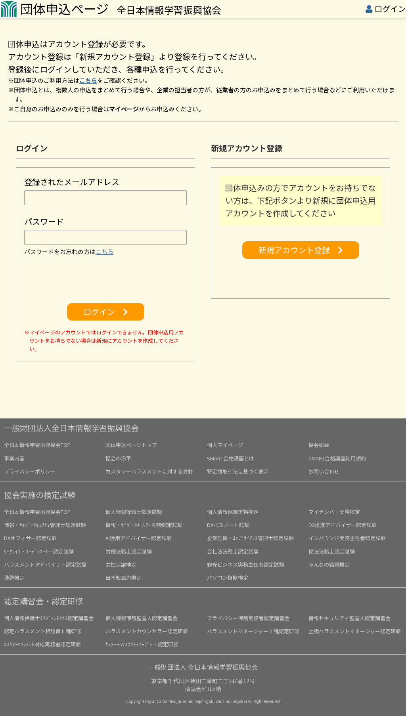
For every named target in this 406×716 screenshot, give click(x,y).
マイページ (124, 109)
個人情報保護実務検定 (233, 512)
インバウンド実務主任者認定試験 (347, 538)
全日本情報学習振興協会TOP (37, 445)
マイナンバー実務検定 (334, 512)
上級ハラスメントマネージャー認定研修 (354, 631)
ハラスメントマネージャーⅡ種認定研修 (253, 631)
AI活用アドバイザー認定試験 (138, 538)
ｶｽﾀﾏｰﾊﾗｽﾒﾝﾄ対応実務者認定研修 (42, 644)
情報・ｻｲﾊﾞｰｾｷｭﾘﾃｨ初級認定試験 (143, 525)
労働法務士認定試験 (128, 551)
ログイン (390, 8)
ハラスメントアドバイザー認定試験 (45, 564)
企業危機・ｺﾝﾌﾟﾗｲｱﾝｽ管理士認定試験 (250, 538)
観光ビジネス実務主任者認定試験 (245, 564)
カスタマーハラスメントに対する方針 (149, 471)
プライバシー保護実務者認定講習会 (248, 618)
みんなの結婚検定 (329, 564)
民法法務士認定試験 (331, 551)
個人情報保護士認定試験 (133, 512)
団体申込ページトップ (131, 445)
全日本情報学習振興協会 (120, 10)
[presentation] (105, 279)
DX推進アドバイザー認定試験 (342, 525)
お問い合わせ (323, 471)
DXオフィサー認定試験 (30, 538)
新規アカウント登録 (301, 250)
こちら (88, 80)
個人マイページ (225, 445)
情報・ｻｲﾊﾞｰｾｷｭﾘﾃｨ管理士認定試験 (45, 525)
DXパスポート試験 (228, 525)
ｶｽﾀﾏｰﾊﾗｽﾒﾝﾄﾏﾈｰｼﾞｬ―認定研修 (141, 644)
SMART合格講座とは (230, 458)
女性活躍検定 (120, 564)
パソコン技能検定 (227, 577)
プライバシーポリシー (30, 471)
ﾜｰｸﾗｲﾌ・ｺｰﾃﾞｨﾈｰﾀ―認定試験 (39, 551)
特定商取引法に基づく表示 (238, 471)
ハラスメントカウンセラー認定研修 (146, 631)
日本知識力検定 (123, 577)
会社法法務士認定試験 (233, 551)
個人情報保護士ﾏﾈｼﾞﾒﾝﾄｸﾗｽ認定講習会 (49, 618)
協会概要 (318, 445)
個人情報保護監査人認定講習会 (141, 618)
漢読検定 (14, 577)
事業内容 (14, 458)
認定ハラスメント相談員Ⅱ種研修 (42, 631)
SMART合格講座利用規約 (337, 458)
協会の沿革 (118, 458)
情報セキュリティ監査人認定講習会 (349, 618)
